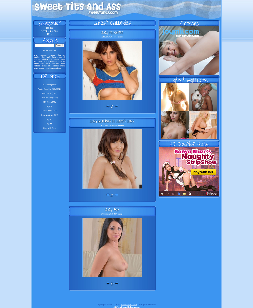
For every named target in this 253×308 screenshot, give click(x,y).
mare (48, 64)
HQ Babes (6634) (49, 85)
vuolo (46, 68)
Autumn (37, 66)
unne (60, 61)
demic (44, 66)
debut (63, 64)
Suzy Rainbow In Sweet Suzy (112, 121)
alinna (36, 64)
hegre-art (61, 55)
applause (55, 64)
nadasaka (53, 68)
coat (51, 59)
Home (49, 27)
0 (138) (49, 124)
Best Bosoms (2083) (50, 98)
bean (44, 57)
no (64, 61)
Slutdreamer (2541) (49, 93)
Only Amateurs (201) (49, 115)
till (64, 57)
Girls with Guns (49, 128)
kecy (54, 57)
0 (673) (49, 106)
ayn (35, 55)
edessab (53, 61)
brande (52, 55)
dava (42, 64)
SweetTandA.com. (129, 304)
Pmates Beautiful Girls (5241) (49, 89)
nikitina (45, 59)
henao (36, 68)
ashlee (41, 68)
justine (59, 57)
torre (59, 68)
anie (49, 66)
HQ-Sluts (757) (49, 102)
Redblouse (38, 61)
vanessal (43, 55)
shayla (62, 66)
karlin (49, 57)
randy (63, 59)
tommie (56, 66)
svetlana (37, 59)
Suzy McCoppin (112, 32)
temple (56, 59)
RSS (49, 34)
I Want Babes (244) (49, 111)
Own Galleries (50, 30)
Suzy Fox (112, 209)
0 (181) (49, 119)
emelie (46, 61)
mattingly (37, 57)
